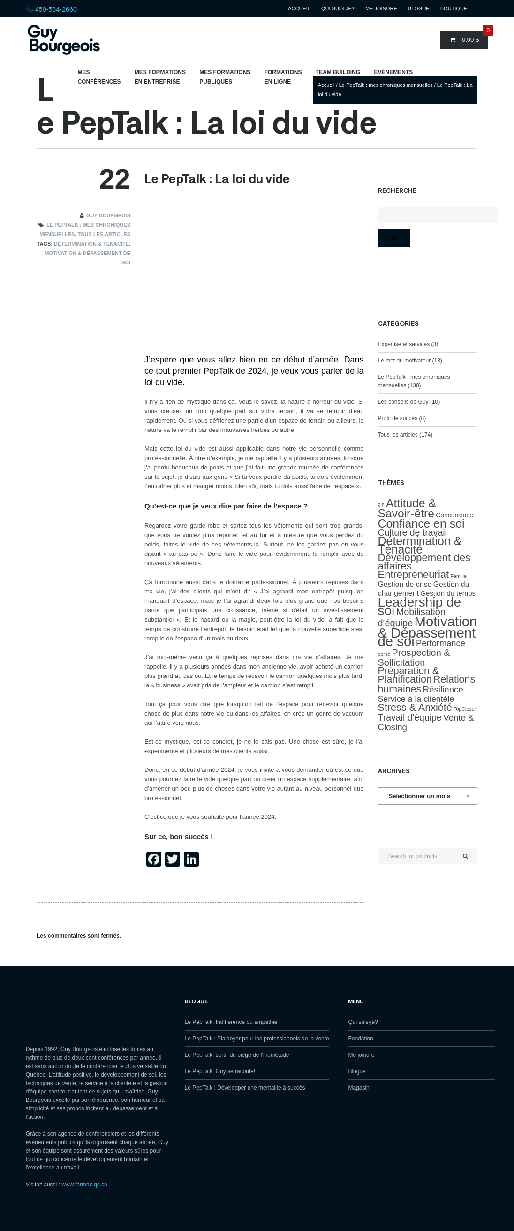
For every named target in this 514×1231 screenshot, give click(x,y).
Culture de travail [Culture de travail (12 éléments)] (412, 532)
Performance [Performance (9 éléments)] (440, 643)
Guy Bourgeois (108, 215)
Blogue (419, 8)
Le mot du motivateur (404, 360)
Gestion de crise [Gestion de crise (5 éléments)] (405, 584)
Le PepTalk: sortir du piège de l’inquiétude (237, 1055)
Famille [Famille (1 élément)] (459, 576)
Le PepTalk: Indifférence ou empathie (231, 1022)
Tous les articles (104, 234)
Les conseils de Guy (403, 402)
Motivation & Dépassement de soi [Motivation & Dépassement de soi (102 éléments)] (427, 631)
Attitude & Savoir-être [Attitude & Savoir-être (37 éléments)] (407, 508)
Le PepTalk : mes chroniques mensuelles (386, 85)
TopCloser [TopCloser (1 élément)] (465, 709)
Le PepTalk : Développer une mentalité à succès (245, 1088)
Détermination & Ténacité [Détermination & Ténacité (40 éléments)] (420, 545)
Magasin (358, 1088)
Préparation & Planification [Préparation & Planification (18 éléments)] (408, 675)
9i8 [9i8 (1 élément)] (381, 505)
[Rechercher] (394, 238)
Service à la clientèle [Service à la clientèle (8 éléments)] (416, 699)
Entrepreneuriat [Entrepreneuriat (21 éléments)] (413, 574)
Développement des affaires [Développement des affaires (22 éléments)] (424, 562)
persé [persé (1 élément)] (384, 654)
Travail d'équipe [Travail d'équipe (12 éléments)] (410, 717)
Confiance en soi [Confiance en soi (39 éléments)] (421, 523)
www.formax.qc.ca (84, 1184)
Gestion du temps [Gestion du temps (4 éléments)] (448, 593)
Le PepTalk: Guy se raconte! (220, 1071)
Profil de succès (398, 418)
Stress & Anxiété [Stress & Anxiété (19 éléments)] (415, 707)
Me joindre (381, 8)
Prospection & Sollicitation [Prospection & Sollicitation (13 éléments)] (414, 657)
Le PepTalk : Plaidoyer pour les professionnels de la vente (257, 1038)
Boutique (453, 8)
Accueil (299, 8)
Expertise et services (404, 344)
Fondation (360, 1038)
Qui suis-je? (338, 8)
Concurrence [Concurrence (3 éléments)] (454, 515)
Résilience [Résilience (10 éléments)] (443, 689)
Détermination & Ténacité (91, 243)
